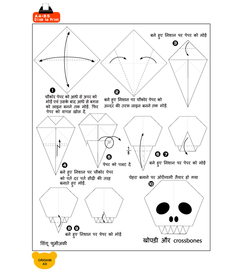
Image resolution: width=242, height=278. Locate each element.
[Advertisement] (136, 13)
